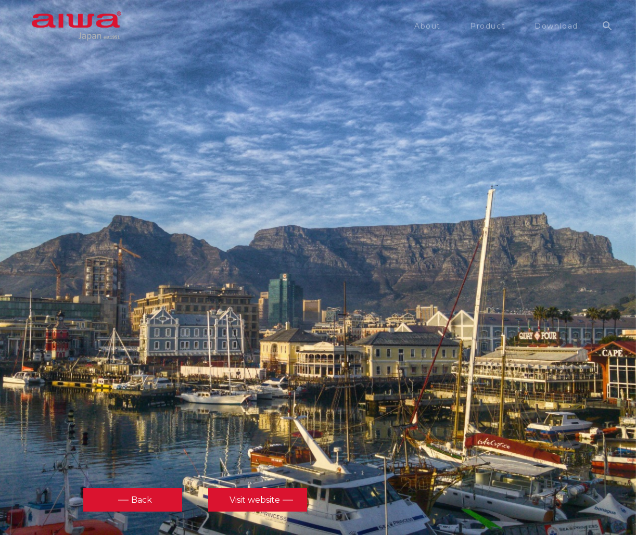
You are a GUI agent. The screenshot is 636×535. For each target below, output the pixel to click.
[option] (318, 266)
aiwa (76, 26)
